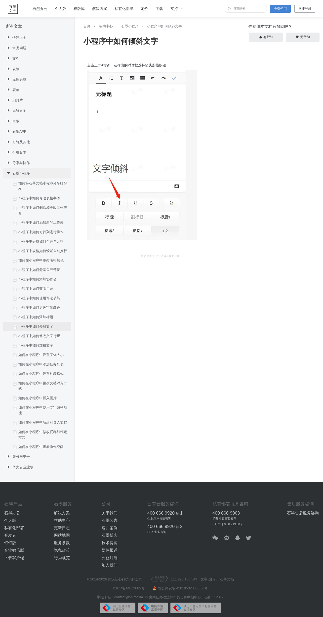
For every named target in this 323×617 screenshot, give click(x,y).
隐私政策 (62, 550)
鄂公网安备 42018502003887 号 (180, 588)
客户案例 (110, 528)
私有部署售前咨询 (224, 518)
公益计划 (110, 558)
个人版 (60, 8)
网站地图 (62, 535)
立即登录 (304, 8)
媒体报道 (110, 550)
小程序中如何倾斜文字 (164, 26)
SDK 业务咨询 (156, 532)
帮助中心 (106, 26)
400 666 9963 (226, 513)
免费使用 (280, 8)
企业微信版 (14, 550)
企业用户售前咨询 (159, 518)
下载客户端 (14, 558)
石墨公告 (110, 520)
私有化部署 (124, 8)
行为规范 (62, 558)
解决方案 (99, 8)
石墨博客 (110, 535)
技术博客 (110, 543)
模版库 (79, 8)
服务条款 (62, 543)
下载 (159, 8)
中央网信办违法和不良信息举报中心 (173, 597)
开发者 (10, 535)
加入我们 (110, 565)
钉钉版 (10, 543)
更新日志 (62, 528)
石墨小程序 (130, 26)
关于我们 (110, 513)
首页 (86, 26)
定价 (144, 8)
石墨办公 (40, 8)
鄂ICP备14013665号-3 (131, 588)
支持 (177, 8)
